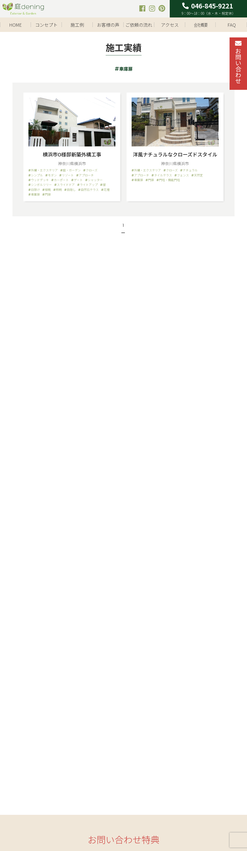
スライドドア (66, 184)
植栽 (48, 189)
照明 (59, 189)
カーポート (61, 180)
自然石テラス (90, 189)
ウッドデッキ (40, 180)
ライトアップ (89, 184)
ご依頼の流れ (138, 24)
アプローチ (86, 175)
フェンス (183, 175)
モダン (52, 175)
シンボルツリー (41, 184)
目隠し (71, 189)
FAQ (232, 24)
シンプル (37, 175)
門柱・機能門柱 (169, 180)
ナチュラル (190, 170)
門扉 (48, 194)
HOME (15, 24)
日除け (35, 189)
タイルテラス (163, 175)
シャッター (95, 180)
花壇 (107, 189)
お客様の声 (108, 24)
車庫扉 (35, 194)
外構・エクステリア (44, 170)
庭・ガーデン (72, 170)
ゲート (78, 180)
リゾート (68, 175)
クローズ (91, 170)
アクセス (170, 24)
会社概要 (200, 24)
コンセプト (46, 24)
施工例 (77, 24)
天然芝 (198, 175)
